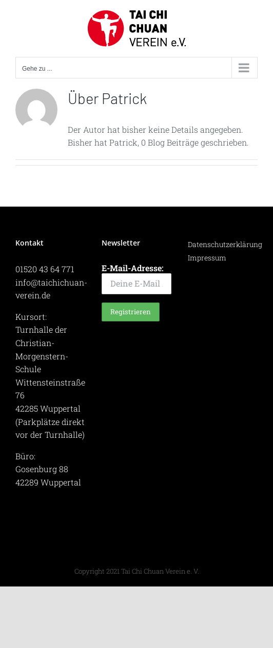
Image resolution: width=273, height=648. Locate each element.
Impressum (207, 257)
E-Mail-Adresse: (136, 278)
